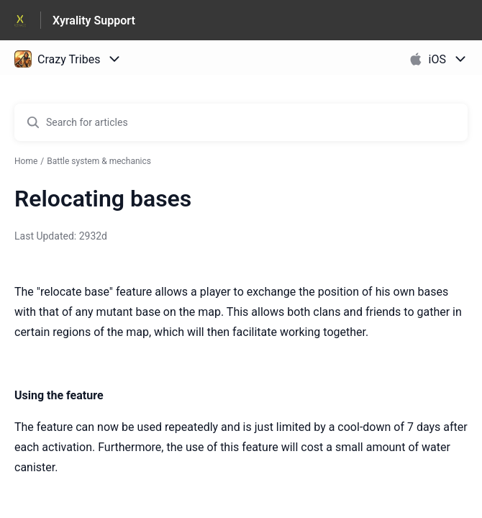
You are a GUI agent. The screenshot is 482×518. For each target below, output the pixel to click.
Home (25, 161)
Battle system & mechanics (99, 161)
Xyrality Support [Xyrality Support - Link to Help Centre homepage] (94, 20)
